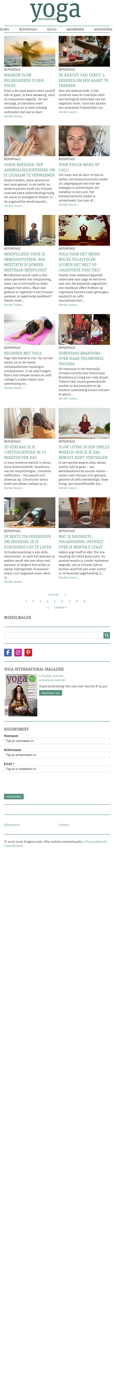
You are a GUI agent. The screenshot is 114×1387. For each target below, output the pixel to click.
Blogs (52, 29)
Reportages (28, 29)
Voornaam (11, 735)
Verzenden (13, 796)
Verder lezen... (14, 116)
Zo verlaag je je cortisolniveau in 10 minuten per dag (25, 452)
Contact (64, 824)
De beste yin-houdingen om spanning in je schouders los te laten (27, 542)
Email (9, 764)
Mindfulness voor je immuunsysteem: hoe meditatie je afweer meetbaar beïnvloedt (25, 262)
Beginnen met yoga (23, 353)
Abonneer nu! (50, 692)
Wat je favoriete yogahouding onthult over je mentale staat (81, 542)
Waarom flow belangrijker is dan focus (24, 80)
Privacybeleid (95, 841)
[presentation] (33, 783)
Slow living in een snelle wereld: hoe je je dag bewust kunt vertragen (84, 452)
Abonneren (75, 29)
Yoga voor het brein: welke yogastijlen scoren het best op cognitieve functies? (80, 262)
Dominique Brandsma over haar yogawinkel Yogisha (81, 358)
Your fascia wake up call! (79, 167)
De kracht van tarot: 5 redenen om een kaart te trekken (83, 80)
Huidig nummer (53, 675)
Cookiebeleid (13, 845)
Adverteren (103, 29)
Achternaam (12, 749)
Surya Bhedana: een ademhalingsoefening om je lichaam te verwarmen (29, 170)
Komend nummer (54, 680)
